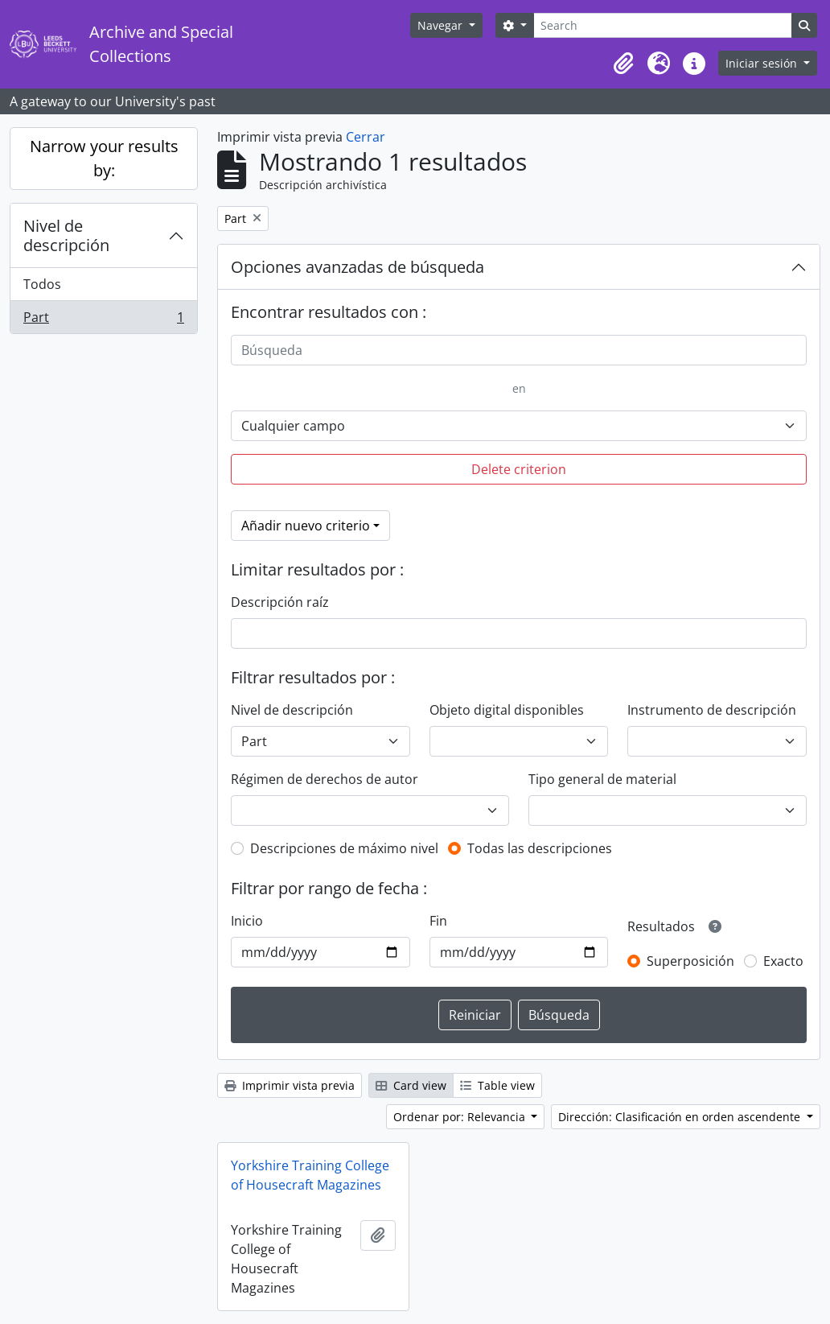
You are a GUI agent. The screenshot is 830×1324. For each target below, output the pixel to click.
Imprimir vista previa (289, 1085)
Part (103, 320)
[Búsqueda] (519, 350)
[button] (623, 63)
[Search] (662, 25)
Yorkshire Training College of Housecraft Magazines (310, 1175)
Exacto (783, 961)
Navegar (441, 25)
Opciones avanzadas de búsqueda (357, 267)
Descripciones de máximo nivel (344, 848)
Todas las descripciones (539, 848)
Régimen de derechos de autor (324, 779)
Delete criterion (518, 469)
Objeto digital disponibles (506, 710)
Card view (411, 1085)
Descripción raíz (280, 602)
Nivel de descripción (66, 235)
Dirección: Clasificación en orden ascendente (680, 1116)
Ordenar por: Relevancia (460, 1116)
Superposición (690, 961)
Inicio (247, 921)
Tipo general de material (602, 779)
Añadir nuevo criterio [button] (305, 525)
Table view (497, 1085)
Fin (438, 921)
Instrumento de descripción (711, 710)
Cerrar (365, 137)
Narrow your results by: (104, 158)
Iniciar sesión (762, 63)
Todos (42, 284)
